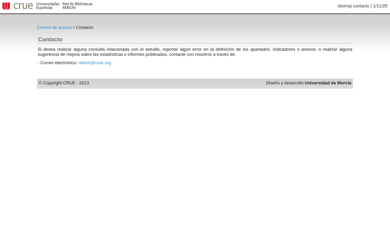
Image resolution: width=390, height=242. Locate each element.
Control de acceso (54, 27)
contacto (361, 5)
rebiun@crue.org (94, 62)
